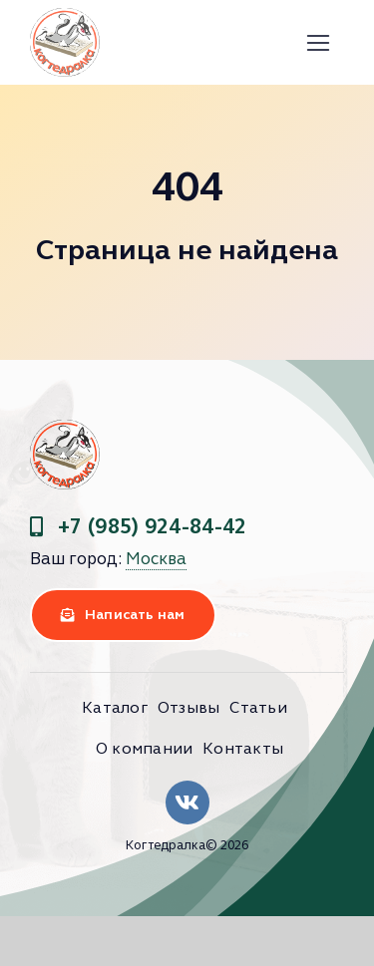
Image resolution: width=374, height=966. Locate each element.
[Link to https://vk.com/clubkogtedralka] (187, 802)
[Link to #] (317, 43)
